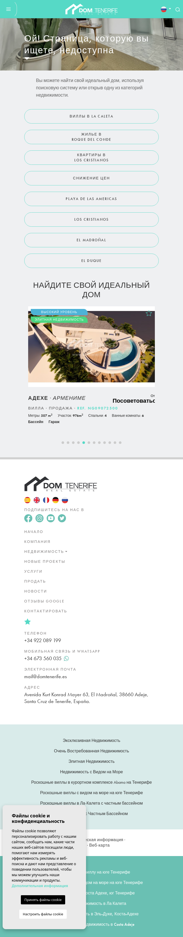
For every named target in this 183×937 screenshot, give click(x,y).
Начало (33, 531)
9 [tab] (104, 442)
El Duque (91, 260)
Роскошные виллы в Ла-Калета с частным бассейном (91, 803)
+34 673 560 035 (46, 658)
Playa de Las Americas (91, 198)
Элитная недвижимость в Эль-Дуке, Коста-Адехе (91, 914)
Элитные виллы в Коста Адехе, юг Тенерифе (91, 893)
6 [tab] (89, 442)
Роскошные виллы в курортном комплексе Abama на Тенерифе (91, 782)
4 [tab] (78, 442)
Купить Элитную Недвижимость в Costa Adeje (91, 924)
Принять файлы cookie (43, 899)
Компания (37, 541)
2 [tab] (68, 442)
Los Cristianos (91, 219)
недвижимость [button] (44, 551)
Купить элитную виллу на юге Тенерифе (91, 872)
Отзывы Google (44, 601)
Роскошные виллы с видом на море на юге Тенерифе (91, 792)
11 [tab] (115, 442)
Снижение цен (91, 178)
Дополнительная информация (40, 885)
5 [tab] (83, 442)
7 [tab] (94, 442)
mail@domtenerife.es (45, 676)
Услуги (33, 571)
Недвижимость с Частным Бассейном (91, 813)
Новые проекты (44, 561)
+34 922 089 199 (42, 640)
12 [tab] (120, 442)
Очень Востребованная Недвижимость (91, 751)
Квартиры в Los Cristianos (91, 157)
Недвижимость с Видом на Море (91, 772)
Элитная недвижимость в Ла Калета (91, 903)
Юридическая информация (95, 839)
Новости (35, 591)
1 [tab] (63, 442)
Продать (35, 581)
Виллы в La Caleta (91, 116)
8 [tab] (99, 442)
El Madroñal (91, 240)
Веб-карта (99, 845)
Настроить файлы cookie (43, 914)
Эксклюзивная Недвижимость (91, 740)
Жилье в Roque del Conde (92, 137)
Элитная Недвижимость (91, 761)
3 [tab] (73, 442)
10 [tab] (109, 442)
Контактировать (45, 611)
